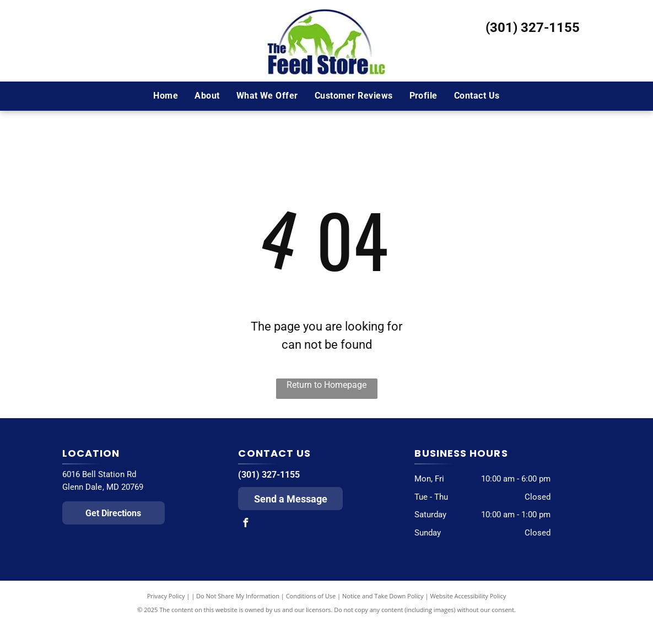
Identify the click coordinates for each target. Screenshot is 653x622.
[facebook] (245, 524)
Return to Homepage (326, 385)
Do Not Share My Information (237, 596)
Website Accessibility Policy (468, 596)
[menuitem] (165, 95)
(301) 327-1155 (532, 27)
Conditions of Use (311, 596)
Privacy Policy (166, 596)
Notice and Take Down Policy (383, 596)
